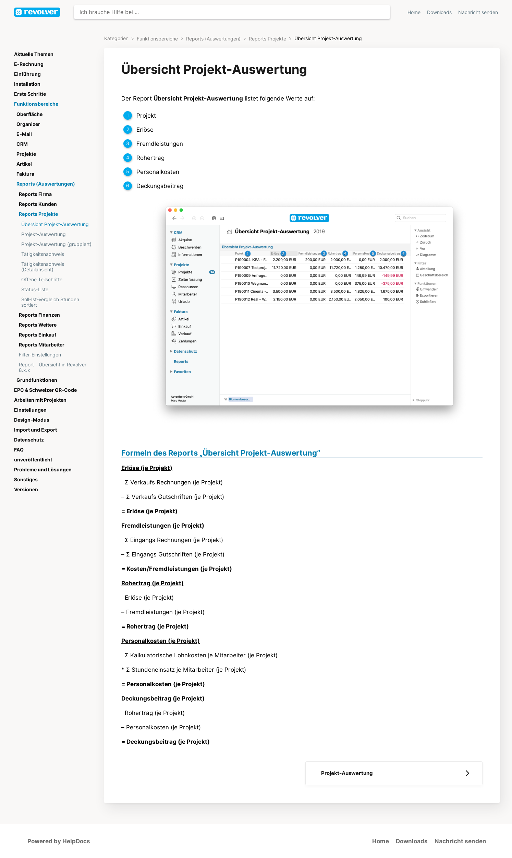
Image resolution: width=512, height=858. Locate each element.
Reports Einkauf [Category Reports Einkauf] (37, 335)
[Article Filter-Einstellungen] (54, 355)
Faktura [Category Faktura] (25, 174)
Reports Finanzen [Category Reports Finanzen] (39, 315)
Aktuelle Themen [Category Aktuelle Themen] (33, 54)
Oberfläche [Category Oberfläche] (29, 114)
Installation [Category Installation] (27, 84)
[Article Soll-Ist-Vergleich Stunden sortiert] (54, 302)
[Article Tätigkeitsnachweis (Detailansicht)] (54, 266)
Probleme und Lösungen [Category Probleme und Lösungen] (43, 469)
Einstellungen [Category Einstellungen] (30, 410)
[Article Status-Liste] (54, 289)
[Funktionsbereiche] (158, 38)
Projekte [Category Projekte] (26, 154)
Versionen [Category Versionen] (26, 489)
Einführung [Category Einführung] (27, 74)
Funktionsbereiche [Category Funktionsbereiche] (36, 104)
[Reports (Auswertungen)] (214, 38)
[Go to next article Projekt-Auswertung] (394, 773)
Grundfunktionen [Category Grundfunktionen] (36, 380)
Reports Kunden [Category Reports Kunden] (38, 204)
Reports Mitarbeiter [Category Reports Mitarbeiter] (41, 345)
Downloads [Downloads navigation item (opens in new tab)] (440, 12)
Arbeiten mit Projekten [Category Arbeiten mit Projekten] (40, 400)
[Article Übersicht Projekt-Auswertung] (54, 224)
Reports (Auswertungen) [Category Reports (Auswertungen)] (45, 184)
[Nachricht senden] (478, 12)
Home (380, 841)
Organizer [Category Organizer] (28, 124)
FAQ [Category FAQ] (19, 449)
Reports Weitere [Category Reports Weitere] (38, 325)
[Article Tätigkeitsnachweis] (54, 254)
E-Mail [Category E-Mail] (24, 134)
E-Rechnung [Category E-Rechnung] (29, 64)
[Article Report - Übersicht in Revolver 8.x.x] (54, 367)
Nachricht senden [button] (478, 12)
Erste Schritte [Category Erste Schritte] (30, 94)
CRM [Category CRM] (22, 144)
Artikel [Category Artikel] (24, 164)
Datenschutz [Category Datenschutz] (29, 440)
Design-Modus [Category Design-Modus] (31, 420)
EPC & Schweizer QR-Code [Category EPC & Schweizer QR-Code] (45, 390)
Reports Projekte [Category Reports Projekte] (38, 214)
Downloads (412, 841)
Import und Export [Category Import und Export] (35, 430)
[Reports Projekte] (268, 38)
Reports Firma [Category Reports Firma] (35, 194)
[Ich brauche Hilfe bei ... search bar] (232, 12)
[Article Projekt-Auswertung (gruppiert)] (54, 244)
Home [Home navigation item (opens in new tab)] (414, 12)
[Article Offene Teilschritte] (54, 279)
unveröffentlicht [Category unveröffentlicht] (33, 459)
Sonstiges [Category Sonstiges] (26, 479)
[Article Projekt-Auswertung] (54, 234)
